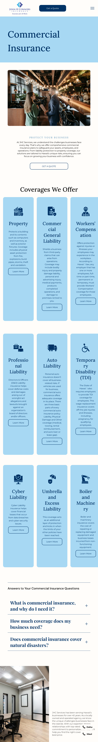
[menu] (92, 8)
